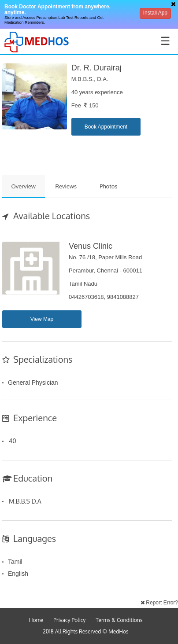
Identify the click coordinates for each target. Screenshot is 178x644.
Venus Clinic (90, 246)
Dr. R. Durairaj (96, 67)
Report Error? (159, 603)
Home (36, 620)
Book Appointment (106, 127)
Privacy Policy (69, 620)
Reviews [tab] (66, 186)
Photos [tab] (108, 186)
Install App (155, 13)
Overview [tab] (23, 186)
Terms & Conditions (119, 620)
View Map (41, 319)
